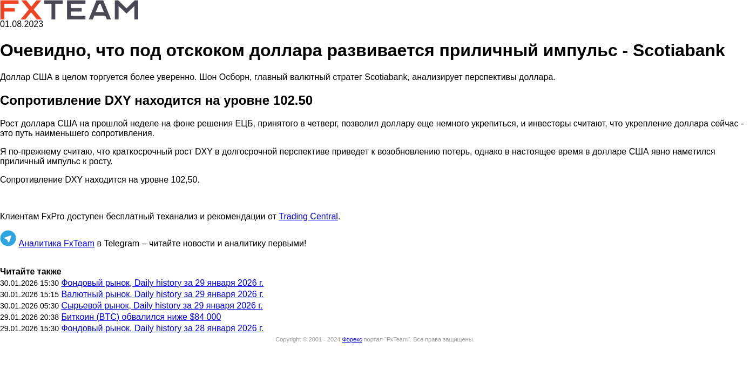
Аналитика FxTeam (56, 243)
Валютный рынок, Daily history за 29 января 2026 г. (162, 294)
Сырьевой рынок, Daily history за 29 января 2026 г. (161, 305)
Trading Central (308, 216)
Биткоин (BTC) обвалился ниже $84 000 (141, 316)
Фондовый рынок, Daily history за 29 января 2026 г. (162, 282)
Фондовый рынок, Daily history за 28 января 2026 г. (162, 328)
